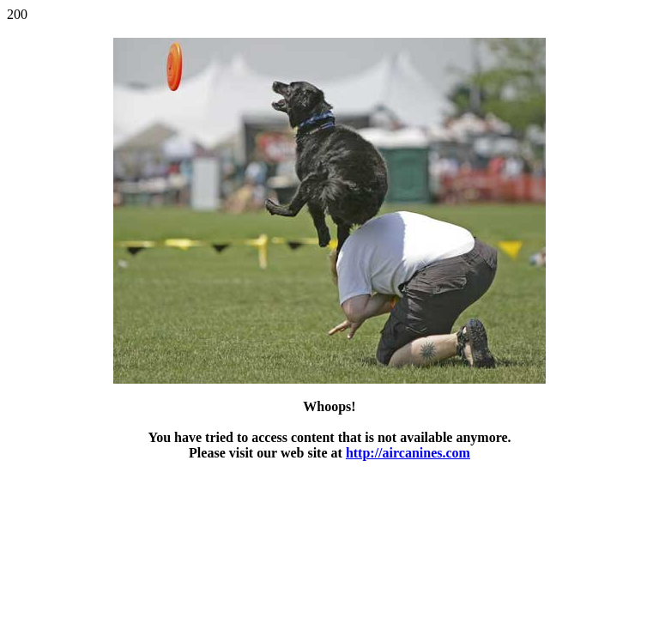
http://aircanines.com (408, 452)
